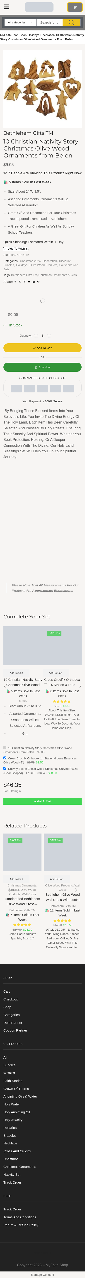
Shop (23, 35)
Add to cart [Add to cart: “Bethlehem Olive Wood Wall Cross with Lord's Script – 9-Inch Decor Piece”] (56, 879)
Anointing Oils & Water (20, 1096)
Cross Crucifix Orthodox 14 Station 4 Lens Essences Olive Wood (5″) (62, 685)
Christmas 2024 (30, 261)
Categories (11, 1015)
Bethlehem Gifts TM (24, 275)
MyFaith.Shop (9, 35)
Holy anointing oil (16, 1112)
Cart (6, 991)
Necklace (10, 1143)
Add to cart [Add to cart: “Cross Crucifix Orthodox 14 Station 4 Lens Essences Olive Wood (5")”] (55, 673)
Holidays (33, 35)
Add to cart (44, 348)
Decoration (47, 35)
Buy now (44, 367)
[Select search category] (20, 22)
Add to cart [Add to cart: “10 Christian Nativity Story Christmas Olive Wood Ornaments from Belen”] (16, 673)
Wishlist (9, 1073)
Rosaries (10, 1128)
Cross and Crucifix (17, 1151)
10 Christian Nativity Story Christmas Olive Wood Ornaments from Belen (23, 685)
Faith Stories (12, 1081)
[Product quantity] (42, 336)
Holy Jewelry (12, 1120)
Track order (12, 1182)
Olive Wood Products (43, 265)
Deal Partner (12, 1023)
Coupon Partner (15, 1030)
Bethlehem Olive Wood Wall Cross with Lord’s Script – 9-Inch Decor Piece (63, 902)
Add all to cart (42, 801)
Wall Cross (29, 894)
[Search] (71, 22)
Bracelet (9, 1135)
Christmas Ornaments (22, 885)
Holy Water (11, 1104)
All (5, 1057)
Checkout (10, 999)
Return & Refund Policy (20, 1225)
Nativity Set (11, 1174)
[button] (6, 6)
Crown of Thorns (16, 1089)
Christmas (11, 1159)
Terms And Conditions (19, 1217)
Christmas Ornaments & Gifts (57, 275)
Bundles (9, 1065)
